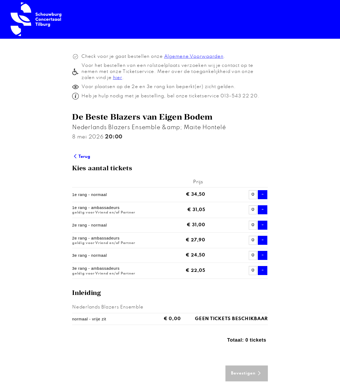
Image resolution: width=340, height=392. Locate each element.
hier (117, 78)
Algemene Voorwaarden (194, 56)
